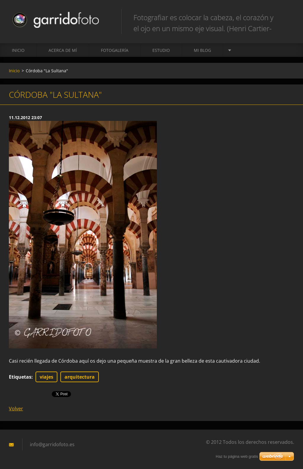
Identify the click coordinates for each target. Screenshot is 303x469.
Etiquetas (20, 377)
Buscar (287, 17)
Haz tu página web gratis (237, 456)
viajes (46, 377)
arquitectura (80, 377)
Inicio (18, 50)
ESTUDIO (161, 50)
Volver (16, 408)
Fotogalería (114, 50)
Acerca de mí (63, 50)
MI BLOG (202, 50)
